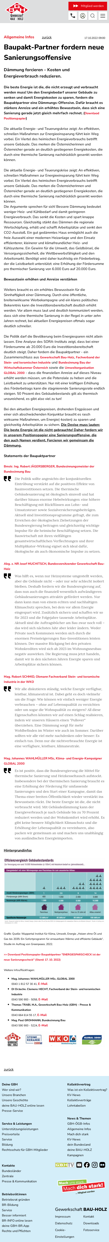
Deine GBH (10, 1084)
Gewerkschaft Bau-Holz (57, 357)
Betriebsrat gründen (16, 1200)
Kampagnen (75, 1155)
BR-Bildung (10, 1205)
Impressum (63, 1216)
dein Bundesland (78, 1145)
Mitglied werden (92, 6)
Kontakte (8, 1166)
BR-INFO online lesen (17, 1221)
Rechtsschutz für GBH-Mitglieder (25, 1150)
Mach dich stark (78, 1134)
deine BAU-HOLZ (79, 1150)
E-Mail (43, 984)
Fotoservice (91, 1230)
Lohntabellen (76, 1106)
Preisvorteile (11, 1134)
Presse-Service (12, 1111)
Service (7, 1139)
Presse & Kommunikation (19, 1181)
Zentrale (8, 1176)
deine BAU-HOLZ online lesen (23, 1106)
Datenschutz (63, 1223)
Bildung (7, 1145)
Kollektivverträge (79, 1100)
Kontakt (88, 1216)
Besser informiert (14, 1215)
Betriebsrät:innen (14, 1194)
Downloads (91, 1223)
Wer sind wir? (11, 1090)
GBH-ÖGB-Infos (78, 1124)
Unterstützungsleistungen (20, 1129)
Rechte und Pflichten (16, 1231)
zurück (47, 37)
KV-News (74, 1095)
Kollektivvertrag (78, 1084)
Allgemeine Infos (19, 37)
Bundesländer (11, 1171)
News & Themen (79, 1118)
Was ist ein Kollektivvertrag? (87, 1090)
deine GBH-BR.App (15, 1226)
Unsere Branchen (14, 1095)
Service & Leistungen (17, 1124)
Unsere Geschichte (15, 1100)
